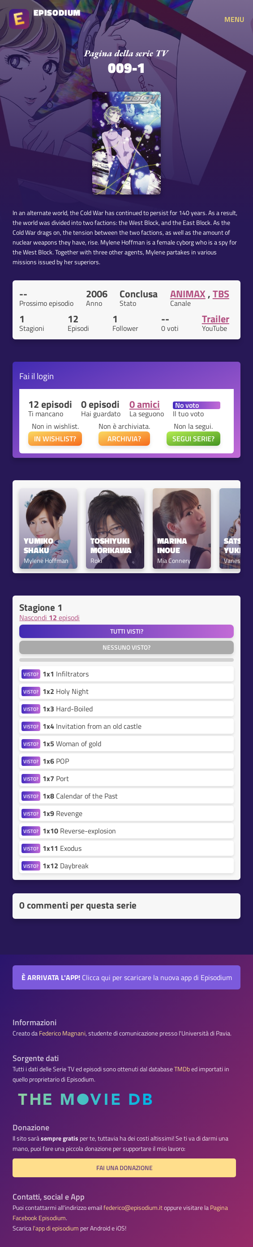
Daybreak (66, 865)
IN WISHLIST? (55, 438)
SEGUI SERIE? (193, 438)
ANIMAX (188, 293)
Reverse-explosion (79, 830)
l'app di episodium (56, 1228)
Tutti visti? (126, 631)
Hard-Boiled (68, 708)
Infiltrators (66, 673)
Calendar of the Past (80, 795)
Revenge (62, 813)
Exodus (62, 848)
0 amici (144, 404)
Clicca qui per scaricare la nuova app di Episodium (126, 977)
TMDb (182, 1069)
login (45, 375)
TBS (221, 293)
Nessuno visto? (126, 647)
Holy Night (66, 691)
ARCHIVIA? (124, 438)
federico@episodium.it (133, 1208)
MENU (234, 19)
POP (56, 761)
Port (56, 778)
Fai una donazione (124, 1168)
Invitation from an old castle (92, 726)
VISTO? (31, 674)
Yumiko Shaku (39, 546)
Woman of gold (72, 743)
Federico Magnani (62, 1033)
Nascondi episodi (49, 617)
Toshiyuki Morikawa (111, 546)
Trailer (215, 318)
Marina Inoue (173, 546)
